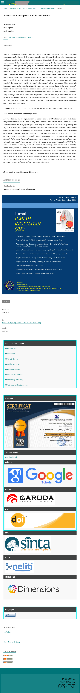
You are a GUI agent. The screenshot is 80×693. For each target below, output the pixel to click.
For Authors (7, 632)
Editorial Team (11, 349)
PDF (7, 301)
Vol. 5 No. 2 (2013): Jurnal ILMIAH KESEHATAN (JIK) (36, 8)
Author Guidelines (12, 369)
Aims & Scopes (11, 359)
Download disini (11, 457)
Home (5, 8)
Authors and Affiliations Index (16, 385)
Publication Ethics (12, 364)
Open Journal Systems (11, 642)
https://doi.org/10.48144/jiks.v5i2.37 (20, 37)
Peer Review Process (14, 374)
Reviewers (10, 354)
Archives (13, 8)
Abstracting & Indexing (14, 380)
